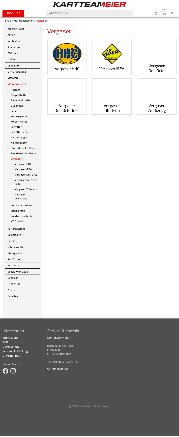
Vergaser (41, 20)
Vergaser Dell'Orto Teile (26, 181)
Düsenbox (17, 105)
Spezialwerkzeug (17, 271)
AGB (5, 342)
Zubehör (12, 289)
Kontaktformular (58, 337)
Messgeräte (14, 253)
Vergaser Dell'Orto (26, 174)
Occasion (12, 277)
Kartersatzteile (16, 228)
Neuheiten (13, 40)
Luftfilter (16, 126)
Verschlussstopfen (22, 205)
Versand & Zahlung (15, 351)
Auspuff (15, 89)
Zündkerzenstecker (22, 216)
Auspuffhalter (19, 94)
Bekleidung (14, 234)
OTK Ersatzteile (16, 71)
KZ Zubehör (17, 221)
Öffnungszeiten (57, 368)
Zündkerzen (18, 210)
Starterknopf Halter (22, 148)
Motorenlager (19, 137)
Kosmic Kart (14, 47)
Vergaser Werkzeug (21, 196)
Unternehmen (11, 355)
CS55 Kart (13, 65)
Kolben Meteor (20, 121)
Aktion (11, 34)
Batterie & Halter (21, 100)
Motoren (12, 77)
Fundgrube (13, 283)
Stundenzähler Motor (23, 153)
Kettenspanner (20, 116)
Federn (15, 110)
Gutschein (13, 296)
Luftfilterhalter (20, 132)
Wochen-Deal (15, 28)
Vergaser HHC (23, 163)
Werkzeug (13, 265)
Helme (11, 240)
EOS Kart (12, 53)
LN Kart (11, 59)
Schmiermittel (16, 247)
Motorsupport (19, 142)
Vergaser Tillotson (26, 189)
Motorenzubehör (24, 20)
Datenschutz (11, 346)
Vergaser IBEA (23, 169)
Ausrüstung (14, 259)
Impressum (10, 337)
